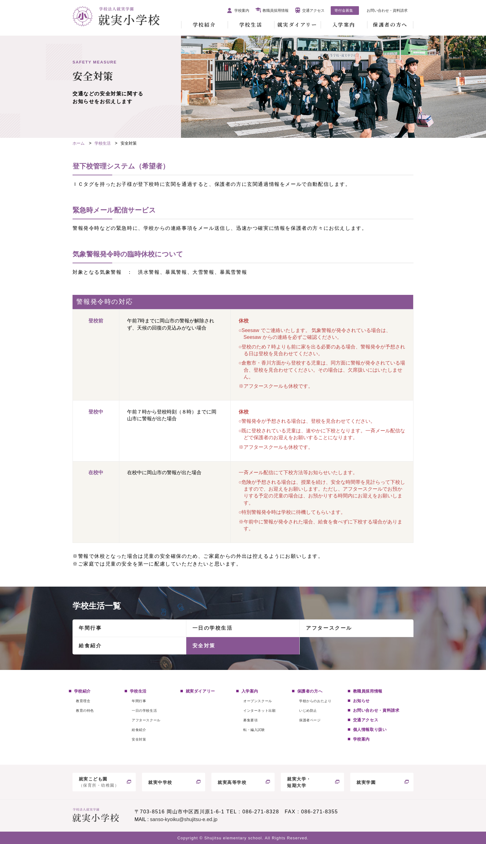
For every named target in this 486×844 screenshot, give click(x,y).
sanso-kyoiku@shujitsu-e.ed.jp (183, 819)
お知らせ (361, 700)
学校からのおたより (315, 701)
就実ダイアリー (297, 24)
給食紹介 (90, 645)
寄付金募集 (343, 10)
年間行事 (90, 628)
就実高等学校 (232, 782)
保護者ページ (309, 720)
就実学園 (366, 782)
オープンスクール (257, 701)
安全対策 (203, 645)
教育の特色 (85, 710)
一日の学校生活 (212, 628)
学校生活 (250, 24)
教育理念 (83, 701)
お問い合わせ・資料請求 (387, 10)
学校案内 (241, 10)
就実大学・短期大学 (299, 782)
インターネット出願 (259, 710)
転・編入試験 (254, 730)
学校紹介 (204, 24)
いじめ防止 (308, 710)
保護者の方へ (390, 24)
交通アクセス (313, 10)
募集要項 (250, 720)
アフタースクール (329, 628)
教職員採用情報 (276, 10)
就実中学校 (160, 782)
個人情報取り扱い (370, 729)
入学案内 (343, 24)
